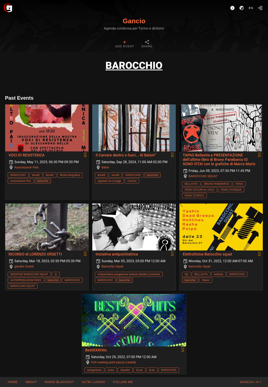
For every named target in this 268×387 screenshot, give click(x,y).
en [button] (251, 8)
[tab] (124, 44)
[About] (232, 8)
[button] (93, 382)
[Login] (260, 8)
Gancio (134, 21)
